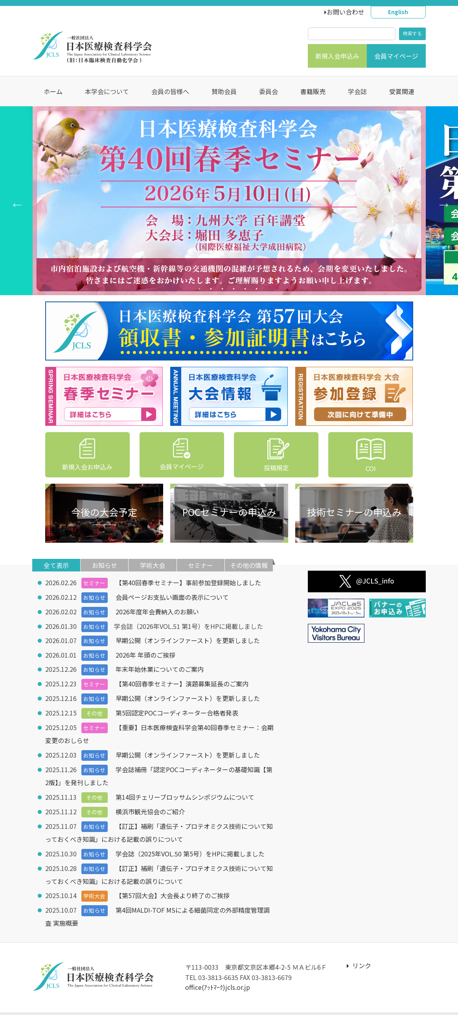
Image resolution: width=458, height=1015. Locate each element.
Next (440, 201)
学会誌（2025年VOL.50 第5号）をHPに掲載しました (190, 847)
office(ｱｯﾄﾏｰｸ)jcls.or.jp (217, 978)
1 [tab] (201, 290)
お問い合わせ (345, 12)
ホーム (53, 91)
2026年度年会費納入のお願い (157, 611)
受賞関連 (401, 91)
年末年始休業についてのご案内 (160, 667)
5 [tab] (246, 290)
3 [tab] (223, 290)
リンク (359, 956)
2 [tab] (212, 290)
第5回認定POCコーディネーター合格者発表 (177, 710)
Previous (14, 201)
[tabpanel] (229, 200)
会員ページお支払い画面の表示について (172, 596)
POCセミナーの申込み (229, 512)
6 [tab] (258, 290)
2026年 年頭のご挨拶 (145, 653)
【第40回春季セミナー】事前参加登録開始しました (188, 582)
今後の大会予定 (104, 512)
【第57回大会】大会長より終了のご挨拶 (173, 888)
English (398, 12)
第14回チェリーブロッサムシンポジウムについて (185, 792)
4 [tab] (235, 290)
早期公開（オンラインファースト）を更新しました (188, 639)
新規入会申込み (337, 56)
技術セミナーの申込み (354, 512)
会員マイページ (396, 56)
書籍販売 (313, 91)
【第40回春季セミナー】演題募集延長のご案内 (182, 681)
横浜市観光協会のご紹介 (150, 806)
